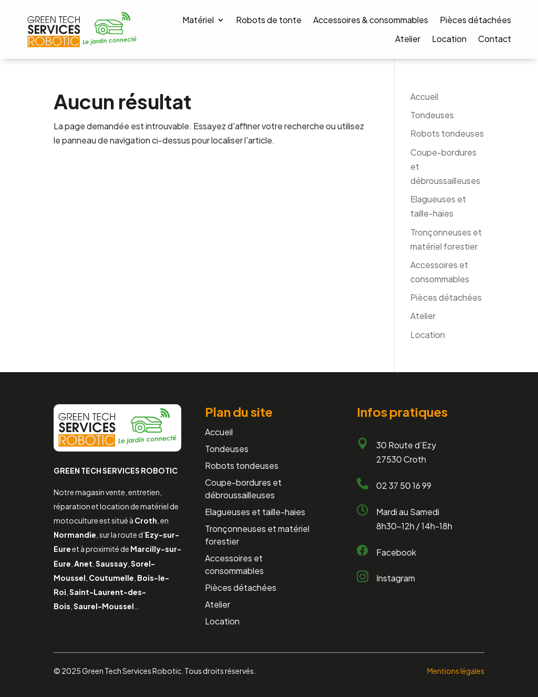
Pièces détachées (475, 19)
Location (449, 38)
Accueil (424, 96)
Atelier (407, 38)
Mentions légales (455, 670)
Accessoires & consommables (370, 19)
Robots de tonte (269, 19)
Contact (494, 38)
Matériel (198, 19)
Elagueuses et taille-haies (255, 511)
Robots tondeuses (447, 133)
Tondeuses (432, 114)
